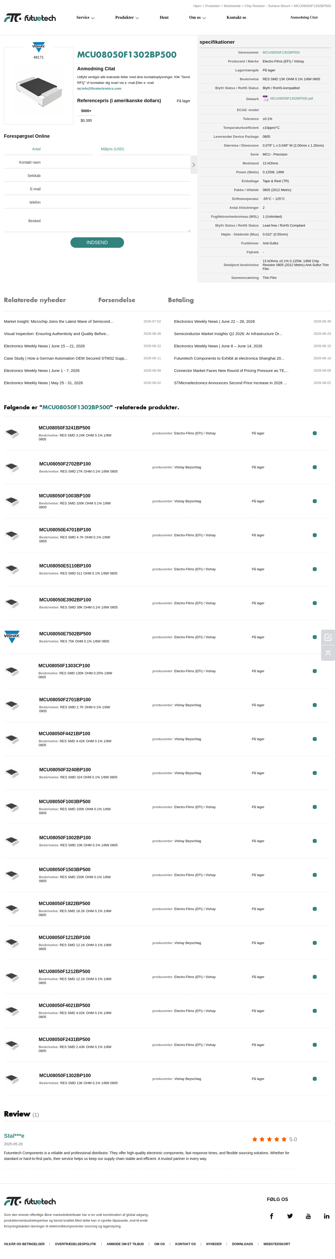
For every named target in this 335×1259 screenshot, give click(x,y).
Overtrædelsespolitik (75, 1244)
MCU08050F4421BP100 (64, 733)
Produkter (212, 6)
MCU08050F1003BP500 (65, 801)
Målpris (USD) (112, 149)
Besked (34, 221)
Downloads (242, 1244)
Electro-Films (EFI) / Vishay (283, 61)
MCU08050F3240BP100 (65, 769)
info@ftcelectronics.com (101, 88)
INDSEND (97, 242)
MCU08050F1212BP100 (64, 937)
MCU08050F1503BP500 (65, 869)
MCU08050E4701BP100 (65, 529)
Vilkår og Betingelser (24, 1244)
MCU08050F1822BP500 (64, 903)
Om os (195, 17)
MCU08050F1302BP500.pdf (291, 98)
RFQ (315, 433)
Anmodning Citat (304, 17)
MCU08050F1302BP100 (65, 1075)
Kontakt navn (30, 162)
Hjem (197, 6)
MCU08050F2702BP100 (65, 464)
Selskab (34, 176)
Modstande (232, 6)
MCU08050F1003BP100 (65, 495)
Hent (164, 17)
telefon (35, 202)
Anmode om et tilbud (125, 1244)
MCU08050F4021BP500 (64, 1005)
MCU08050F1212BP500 (64, 971)
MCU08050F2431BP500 (64, 1039)
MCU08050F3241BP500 (64, 427)
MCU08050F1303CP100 (64, 665)
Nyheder (214, 1244)
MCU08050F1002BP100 (65, 837)
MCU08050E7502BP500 (65, 633)
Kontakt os (236, 17)
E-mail (35, 189)
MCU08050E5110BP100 (65, 565)
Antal (36, 149)
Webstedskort (277, 1244)
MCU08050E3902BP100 (65, 599)
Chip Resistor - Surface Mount (267, 6)
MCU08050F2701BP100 (65, 699)
